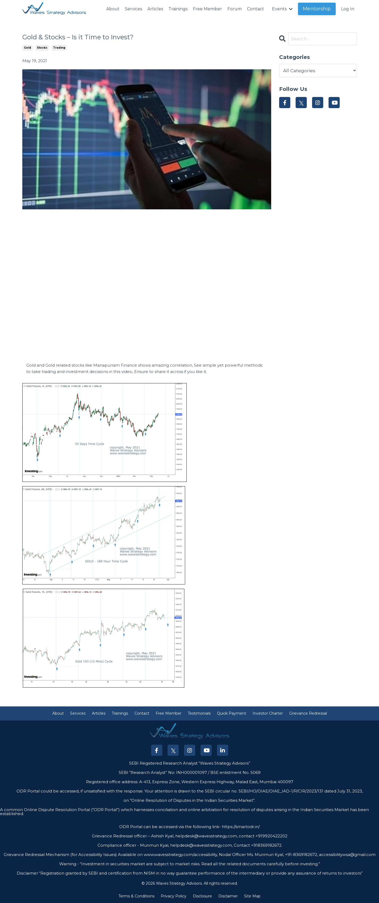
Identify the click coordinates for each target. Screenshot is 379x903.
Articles (155, 8)
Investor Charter (268, 713)
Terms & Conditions (136, 896)
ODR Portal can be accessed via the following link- (170, 827)
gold (27, 47)
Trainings (177, 8)
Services (133, 8)
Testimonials (199, 713)
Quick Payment (231, 713)
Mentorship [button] (317, 9)
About (112, 8)
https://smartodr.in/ (240, 826)
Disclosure (202, 896)
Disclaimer (228, 896)
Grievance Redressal (308, 713)
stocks (42, 47)
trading (59, 47)
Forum (234, 8)
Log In (347, 8)
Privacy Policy (173, 896)
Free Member (207, 8)
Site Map (252, 896)
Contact (255, 8)
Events (282, 8)
